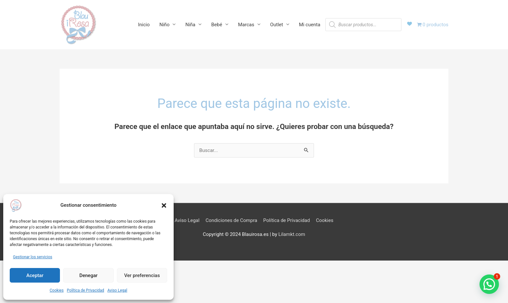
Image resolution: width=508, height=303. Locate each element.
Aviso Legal (117, 290)
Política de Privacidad (85, 290)
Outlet (276, 25)
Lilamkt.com (291, 234)
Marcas (246, 25)
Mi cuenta (309, 25)
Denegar (88, 275)
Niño (164, 25)
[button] (164, 205)
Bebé (216, 25)
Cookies (57, 290)
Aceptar (34, 275)
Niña (190, 25)
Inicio (144, 25)
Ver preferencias (142, 275)
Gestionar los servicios (32, 257)
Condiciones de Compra (231, 220)
